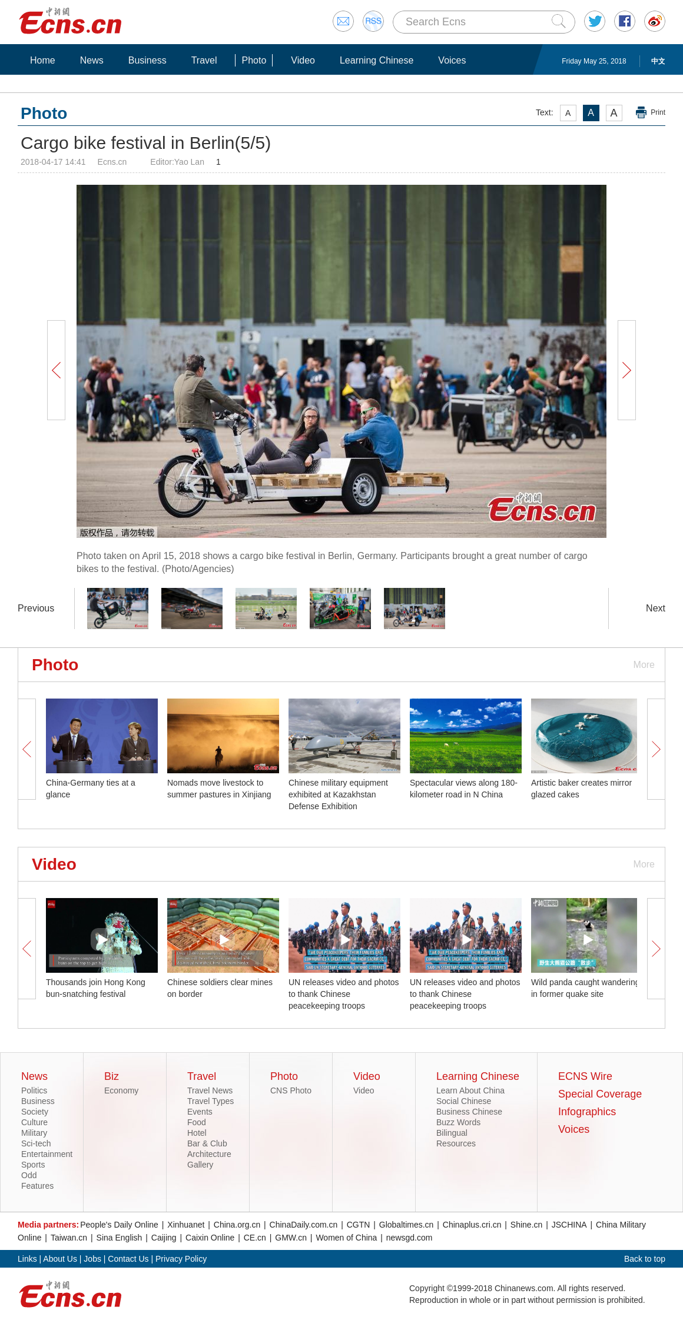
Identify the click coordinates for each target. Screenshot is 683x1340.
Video (303, 60)
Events (200, 1111)
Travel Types (210, 1101)
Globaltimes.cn (406, 1224)
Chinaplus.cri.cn (472, 1224)
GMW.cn (291, 1237)
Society (34, 1111)
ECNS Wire (585, 1076)
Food (196, 1122)
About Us (60, 1258)
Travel (204, 60)
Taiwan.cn (69, 1237)
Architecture (209, 1154)
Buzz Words (458, 1122)
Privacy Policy (181, 1258)
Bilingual (452, 1133)
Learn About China (470, 1090)
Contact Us (128, 1258)
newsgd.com (409, 1237)
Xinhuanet (185, 1224)
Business (147, 60)
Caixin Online (209, 1237)
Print (658, 112)
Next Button (626, 370)
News (92, 60)
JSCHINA (569, 1224)
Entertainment (46, 1154)
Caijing (164, 1237)
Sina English (119, 1237)
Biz (111, 1076)
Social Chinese (463, 1101)
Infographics (587, 1112)
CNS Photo (290, 1090)
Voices (452, 60)
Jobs (92, 1258)
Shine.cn (526, 1224)
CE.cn (255, 1237)
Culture (34, 1122)
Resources (456, 1143)
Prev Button (56, 370)
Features (37, 1186)
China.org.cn (237, 1224)
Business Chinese (469, 1111)
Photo (253, 60)
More (644, 665)
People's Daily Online (119, 1224)
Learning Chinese (376, 60)
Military (34, 1133)
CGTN (358, 1224)
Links (27, 1258)
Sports (33, 1164)
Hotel (197, 1133)
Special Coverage (600, 1094)
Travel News (210, 1090)
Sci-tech (36, 1143)
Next (655, 608)
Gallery (200, 1164)
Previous (36, 608)
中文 (658, 61)
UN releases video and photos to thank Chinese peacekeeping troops (344, 993)
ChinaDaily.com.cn (304, 1224)
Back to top (644, 1258)
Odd (29, 1175)
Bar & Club (207, 1143)
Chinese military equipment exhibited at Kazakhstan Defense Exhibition (338, 794)
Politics (34, 1090)
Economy (121, 1090)
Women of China (346, 1237)
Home (42, 60)
